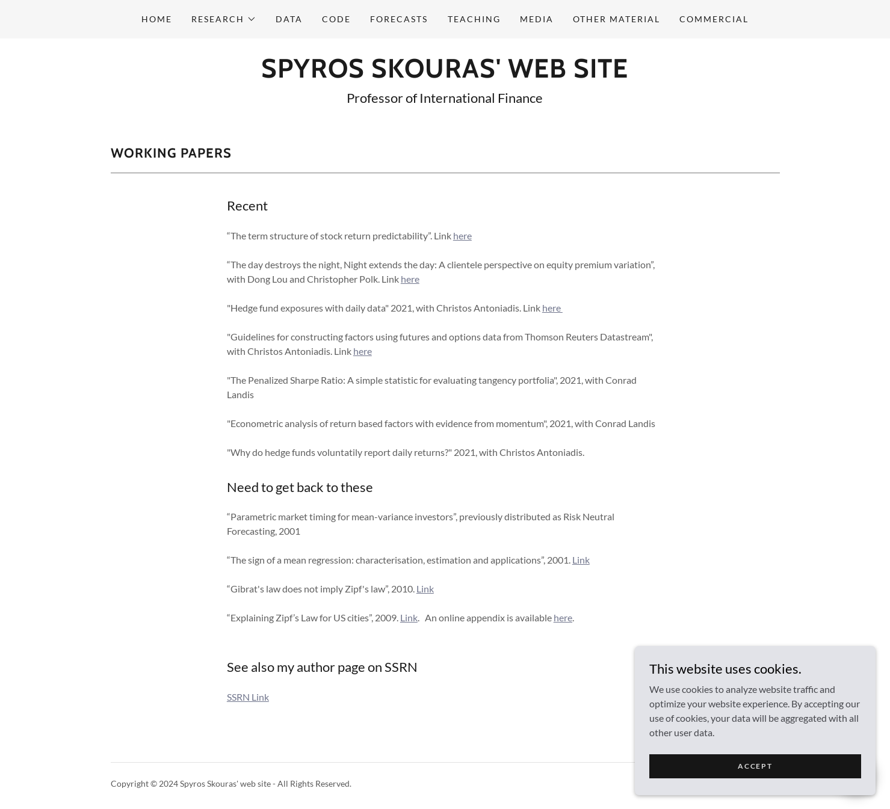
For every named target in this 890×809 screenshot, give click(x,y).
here (462, 235)
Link (581, 559)
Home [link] (156, 19)
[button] (223, 19)
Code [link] (336, 19)
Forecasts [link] (399, 19)
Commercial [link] (714, 19)
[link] (444, 73)
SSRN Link (248, 697)
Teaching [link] (474, 19)
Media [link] (537, 19)
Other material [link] (616, 19)
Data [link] (289, 19)
